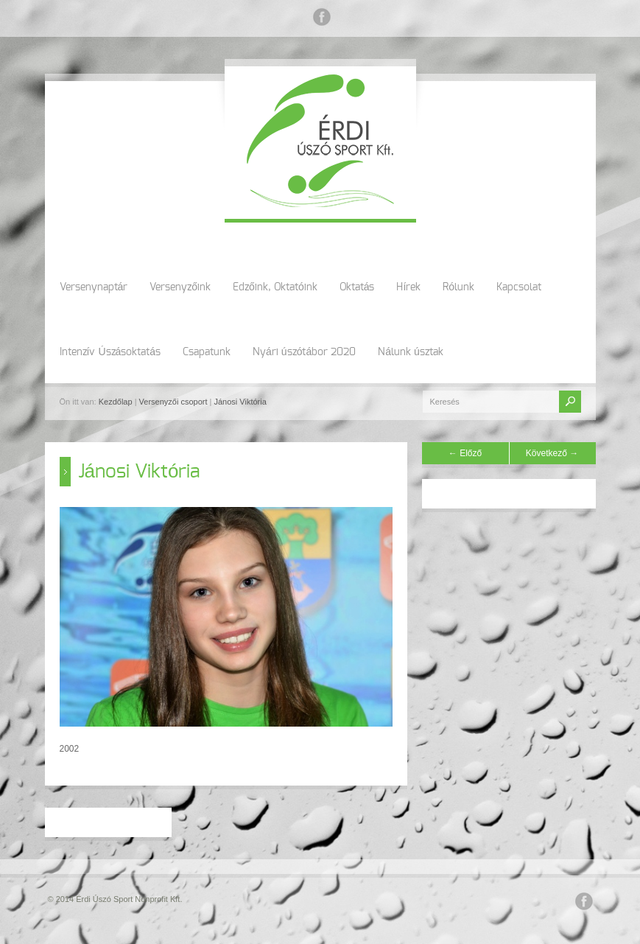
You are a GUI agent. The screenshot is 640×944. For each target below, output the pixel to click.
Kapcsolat (518, 287)
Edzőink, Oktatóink (275, 287)
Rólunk (458, 287)
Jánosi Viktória (240, 401)
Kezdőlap (116, 401)
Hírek (408, 287)
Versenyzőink (180, 287)
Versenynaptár (94, 287)
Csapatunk (207, 352)
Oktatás (357, 287)
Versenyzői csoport (173, 401)
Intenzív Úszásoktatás (110, 352)
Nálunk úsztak (410, 352)
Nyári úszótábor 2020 (304, 352)
